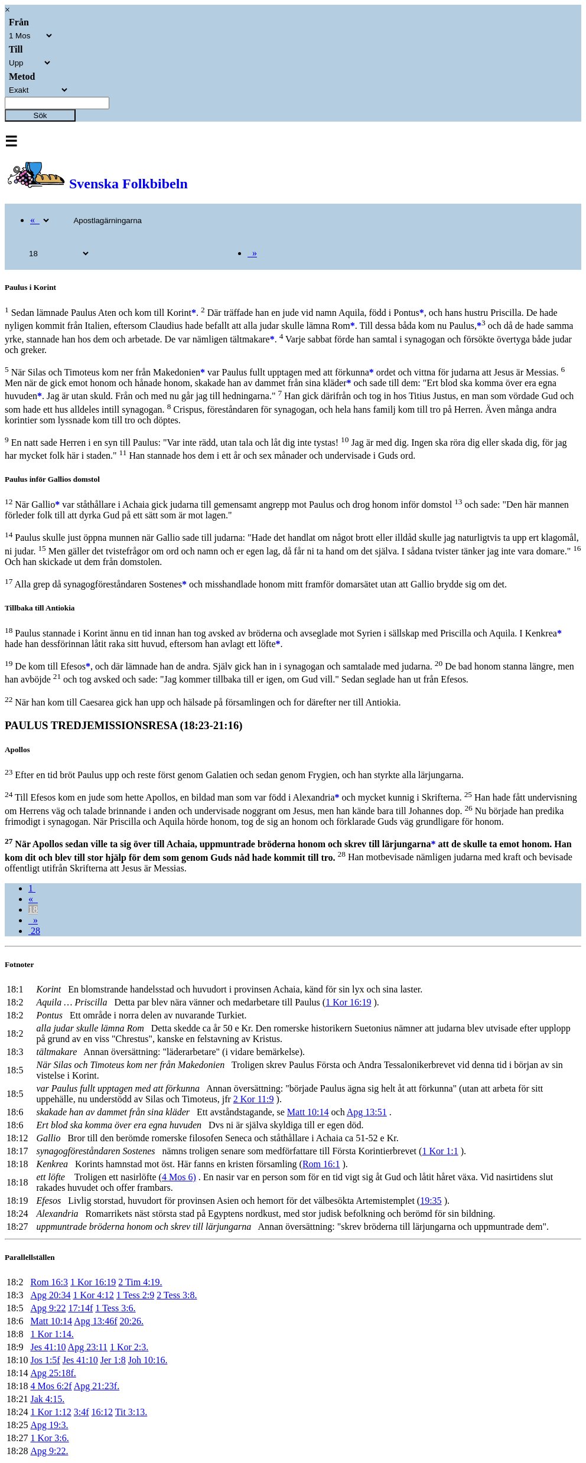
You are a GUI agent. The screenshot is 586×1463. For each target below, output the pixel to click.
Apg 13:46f (95, 1321)
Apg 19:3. (49, 1425)
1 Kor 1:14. (51, 1334)
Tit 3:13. (131, 1412)
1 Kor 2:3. (129, 1347)
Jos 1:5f (45, 1360)
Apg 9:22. (49, 1451)
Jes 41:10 (48, 1347)
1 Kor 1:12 (50, 1412)
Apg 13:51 (367, 1112)
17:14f (80, 1308)
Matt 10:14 (308, 1112)
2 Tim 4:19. (140, 1282)
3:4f (81, 1412)
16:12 (102, 1412)
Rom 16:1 (321, 1164)
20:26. (132, 1321)
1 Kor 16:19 (348, 1002)
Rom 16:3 (49, 1282)
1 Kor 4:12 (93, 1295)
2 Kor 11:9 (253, 1099)
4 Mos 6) (179, 1177)
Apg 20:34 (50, 1295)
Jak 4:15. (47, 1399)
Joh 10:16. (148, 1360)
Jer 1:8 (113, 1360)
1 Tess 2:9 (135, 1295)
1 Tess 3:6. (115, 1308)
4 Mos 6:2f (50, 1386)
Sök (40, 115)
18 (33, 909)
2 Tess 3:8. (177, 1295)
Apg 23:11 (88, 1347)
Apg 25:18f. (53, 1373)
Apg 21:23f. (96, 1386)
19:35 (430, 1201)
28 (34, 931)
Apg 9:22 (48, 1308)
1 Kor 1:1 (440, 1151)
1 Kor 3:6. (49, 1438)
